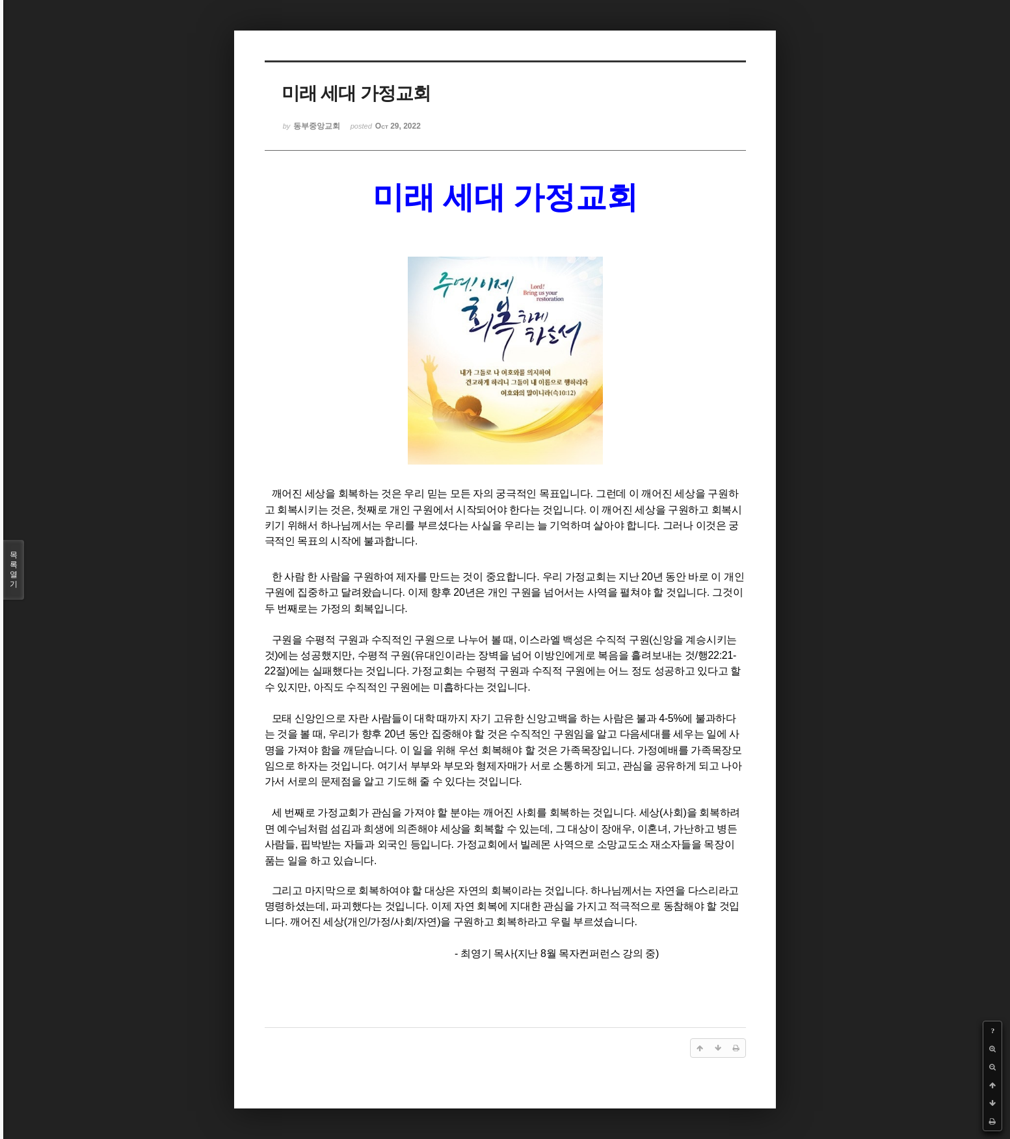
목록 (14, 569)
